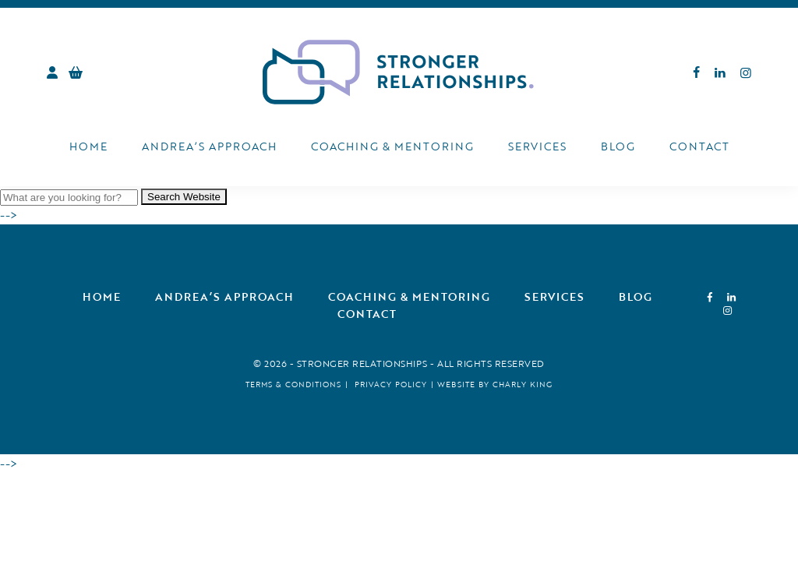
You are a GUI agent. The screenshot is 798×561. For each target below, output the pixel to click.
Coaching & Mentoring (392, 146)
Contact (699, 146)
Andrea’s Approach (209, 146)
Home (88, 146)
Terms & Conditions (293, 384)
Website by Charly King (495, 384)
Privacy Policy (391, 384)
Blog (618, 146)
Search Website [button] (184, 197)
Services (537, 146)
